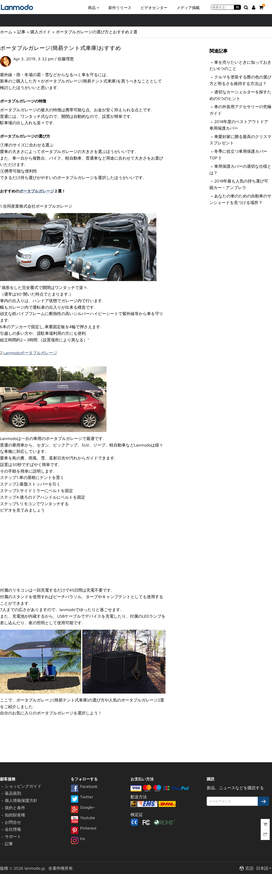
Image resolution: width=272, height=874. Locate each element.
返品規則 (13, 793)
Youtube (83, 820)
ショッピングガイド (23, 786)
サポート (13, 836)
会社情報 (13, 829)
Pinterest (84, 830)
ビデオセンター (154, 8)
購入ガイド (40, 31)
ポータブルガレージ (36, 191)
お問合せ (13, 822)
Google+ (83, 810)
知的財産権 (15, 815)
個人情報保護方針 (21, 800)
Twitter (82, 799)
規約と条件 (15, 807)
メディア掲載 (188, 8)
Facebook (84, 789)
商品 (93, 7)
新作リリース (119, 8)
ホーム (6, 31)
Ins (78, 841)
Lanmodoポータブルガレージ (30, 352)
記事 (21, 31)
